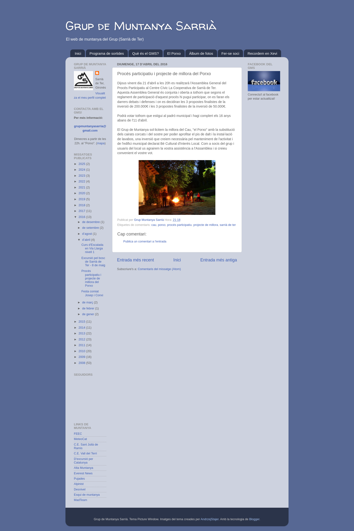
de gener (88, 314)
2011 (82, 345)
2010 (82, 351)
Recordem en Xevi (262, 53)
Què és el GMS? (145, 53)
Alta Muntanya (83, 468)
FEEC (78, 433)
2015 (82, 321)
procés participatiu (179, 225)
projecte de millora (205, 225)
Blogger (254, 519)
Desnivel (79, 489)
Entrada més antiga (218, 260)
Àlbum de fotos (201, 53)
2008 (82, 363)
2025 (82, 164)
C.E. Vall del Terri (85, 453)
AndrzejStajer (210, 519)
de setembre (91, 227)
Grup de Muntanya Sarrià (140, 25)
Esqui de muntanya (87, 494)
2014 (82, 327)
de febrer (88, 308)
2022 (82, 181)
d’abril (86, 239)
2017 (82, 211)
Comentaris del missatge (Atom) (159, 269)
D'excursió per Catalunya (83, 460)
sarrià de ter (228, 225)
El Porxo (174, 53)
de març (88, 302)
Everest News (83, 473)
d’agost (87, 233)
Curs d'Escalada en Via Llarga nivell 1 (92, 248)
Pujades (79, 478)
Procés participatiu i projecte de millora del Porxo (91, 278)
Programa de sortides (106, 53)
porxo (161, 225)
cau (153, 225)
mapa (101, 143)
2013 (82, 333)
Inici (78, 53)
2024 (82, 169)
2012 (82, 339)
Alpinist (79, 484)
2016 (82, 217)
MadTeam (80, 500)
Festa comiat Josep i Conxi (92, 293)
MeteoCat (80, 439)
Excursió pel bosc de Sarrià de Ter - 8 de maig (93, 261)
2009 (82, 357)
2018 (82, 205)
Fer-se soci (230, 53)
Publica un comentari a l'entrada (144, 241)
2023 (82, 175)
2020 (82, 193)
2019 (82, 199)
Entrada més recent (135, 260)
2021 (82, 187)
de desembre (91, 222)
